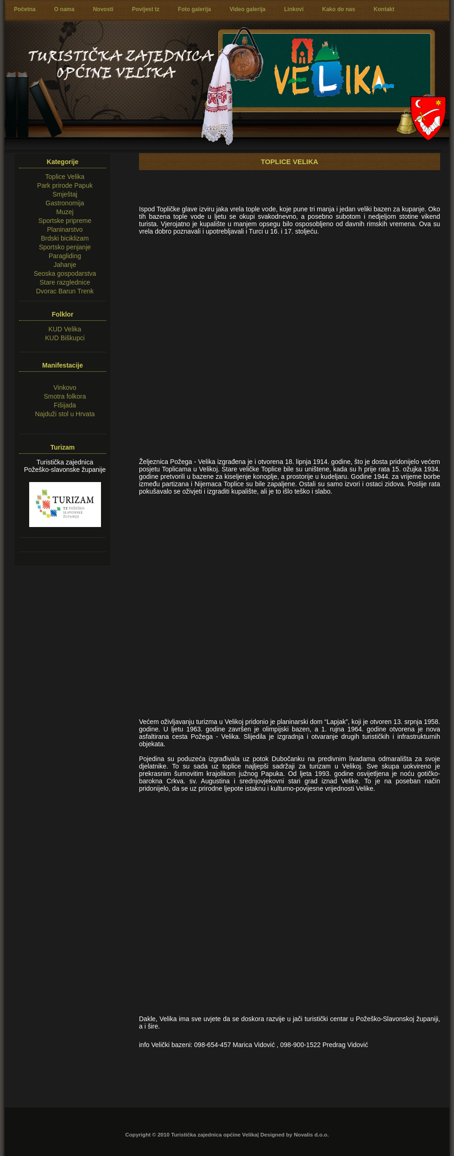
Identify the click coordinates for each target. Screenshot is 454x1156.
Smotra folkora (65, 396)
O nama (64, 9)
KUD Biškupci (65, 338)
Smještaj (64, 194)
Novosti (103, 9)
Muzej (64, 212)
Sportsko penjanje (65, 247)
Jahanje (64, 264)
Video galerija (247, 9)
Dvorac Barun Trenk (65, 291)
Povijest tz (145, 9)
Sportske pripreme (64, 220)
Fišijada (65, 405)
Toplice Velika (65, 176)
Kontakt (384, 9)
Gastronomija (64, 203)
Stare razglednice (65, 282)
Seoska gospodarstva (65, 273)
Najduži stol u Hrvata (65, 414)
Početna (25, 9)
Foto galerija (194, 9)
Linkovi (293, 9)
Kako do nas (338, 9)
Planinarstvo (64, 229)
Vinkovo (64, 387)
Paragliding (65, 256)
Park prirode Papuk (65, 185)
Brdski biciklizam (64, 238)
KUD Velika (65, 329)
